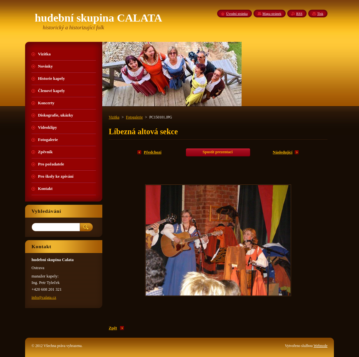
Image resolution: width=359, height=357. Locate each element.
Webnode (320, 346)
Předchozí (152, 152)
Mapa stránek (271, 13)
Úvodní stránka (237, 13)
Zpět (113, 328)
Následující (282, 152)
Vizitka (114, 117)
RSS (299, 13)
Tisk (320, 13)
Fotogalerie (134, 117)
